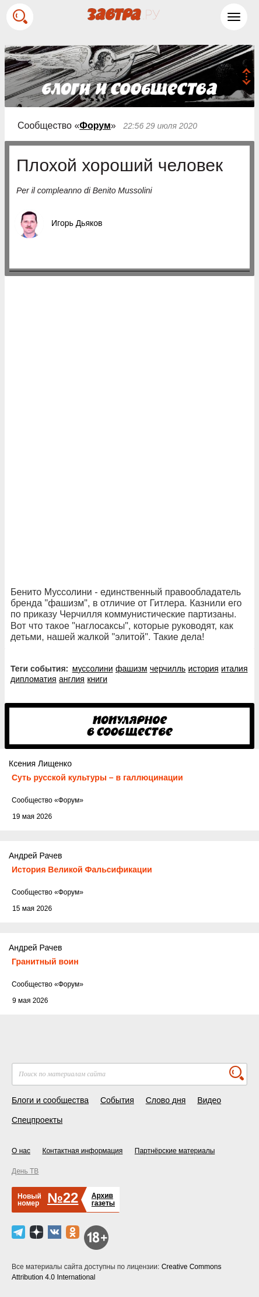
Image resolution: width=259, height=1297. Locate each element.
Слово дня (166, 1100)
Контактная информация (82, 1151)
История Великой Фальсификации (82, 869)
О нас (21, 1151)
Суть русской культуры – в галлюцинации (97, 777)
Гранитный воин (45, 961)
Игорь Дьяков (76, 223)
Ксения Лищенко (40, 763)
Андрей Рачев (35, 855)
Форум (95, 125)
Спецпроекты (37, 1120)
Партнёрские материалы (175, 1151)
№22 (62, 1198)
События (117, 1100)
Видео (209, 1100)
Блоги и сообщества (50, 1100)
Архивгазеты (103, 1199)
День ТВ (25, 1171)
